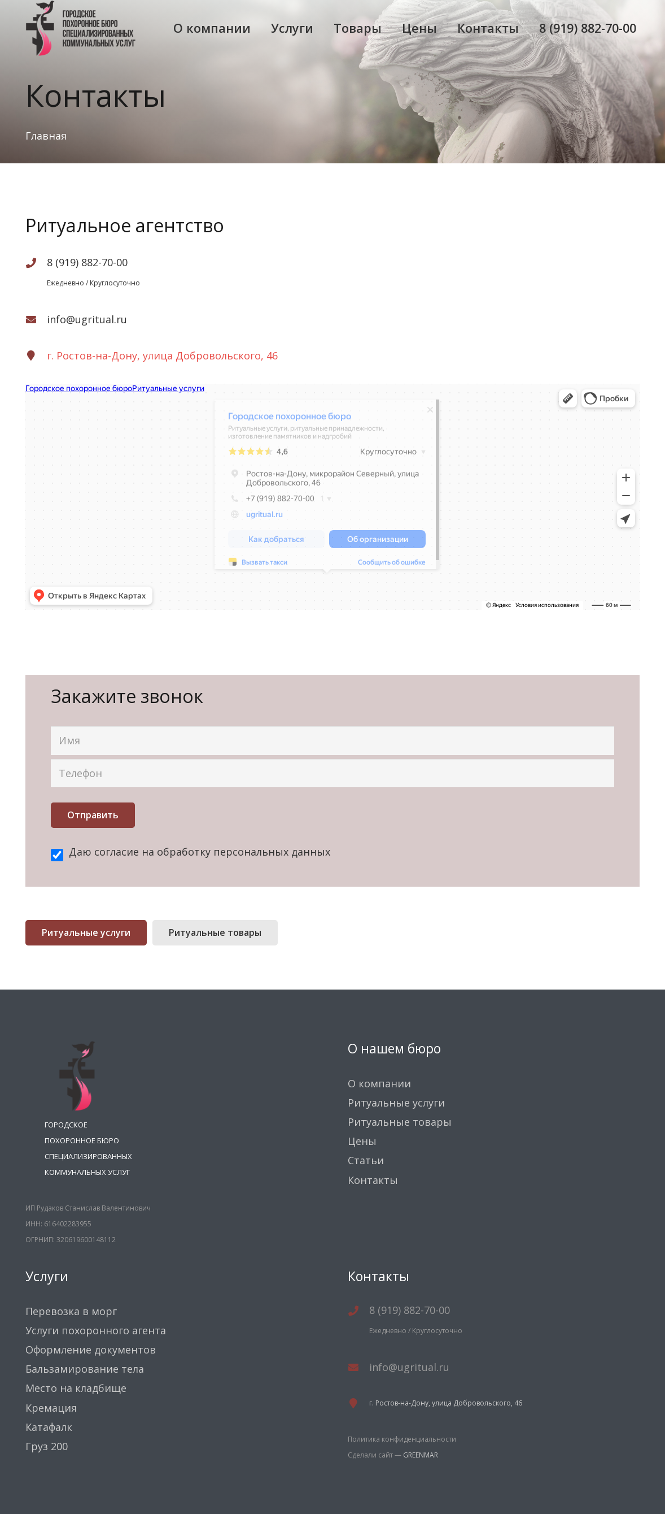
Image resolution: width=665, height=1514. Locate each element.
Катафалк (48, 1427)
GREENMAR (420, 1455)
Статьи (366, 1160)
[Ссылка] (80, 28)
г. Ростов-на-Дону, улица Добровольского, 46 (162, 355)
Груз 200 (46, 1446)
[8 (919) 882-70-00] (36, 264)
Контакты (373, 1180)
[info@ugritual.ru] (36, 319)
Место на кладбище (75, 1388)
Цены (362, 1141)
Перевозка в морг (71, 1311)
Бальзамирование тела (84, 1369)
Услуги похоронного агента (95, 1330)
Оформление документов (90, 1349)
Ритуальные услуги (396, 1102)
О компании (379, 1083)
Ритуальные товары (400, 1122)
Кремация (51, 1408)
